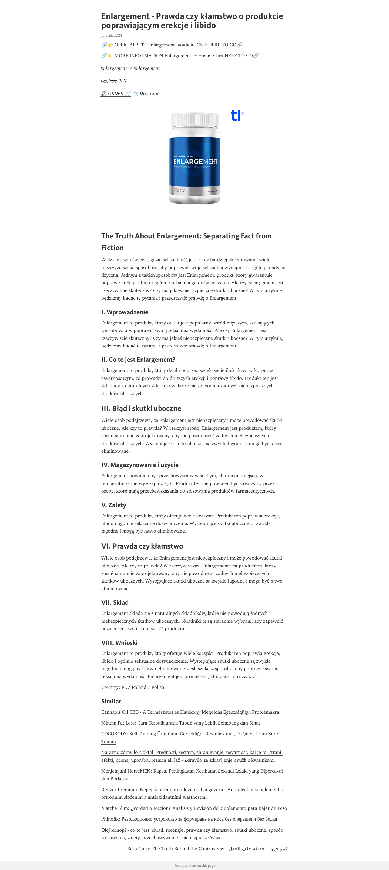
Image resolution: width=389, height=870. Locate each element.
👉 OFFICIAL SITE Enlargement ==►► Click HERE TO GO (171, 45)
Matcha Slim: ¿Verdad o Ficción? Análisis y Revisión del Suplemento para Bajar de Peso (194, 808)
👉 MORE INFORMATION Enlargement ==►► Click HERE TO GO (180, 56)
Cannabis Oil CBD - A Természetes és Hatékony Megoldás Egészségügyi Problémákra (190, 712)
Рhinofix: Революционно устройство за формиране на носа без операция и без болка (189, 819)
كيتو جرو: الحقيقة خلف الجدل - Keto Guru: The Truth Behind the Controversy (207, 849)
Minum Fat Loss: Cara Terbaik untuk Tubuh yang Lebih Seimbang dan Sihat (180, 723)
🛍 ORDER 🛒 (115, 93)
